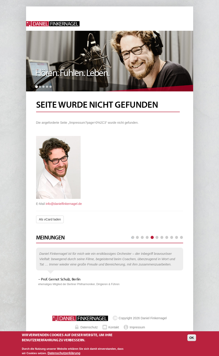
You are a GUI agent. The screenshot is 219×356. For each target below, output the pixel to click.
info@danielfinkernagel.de (64, 204)
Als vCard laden (50, 219)
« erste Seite (132, 237)
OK (191, 339)
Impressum (137, 327)
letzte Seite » (181, 237)
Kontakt (113, 327)
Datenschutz (89, 327)
